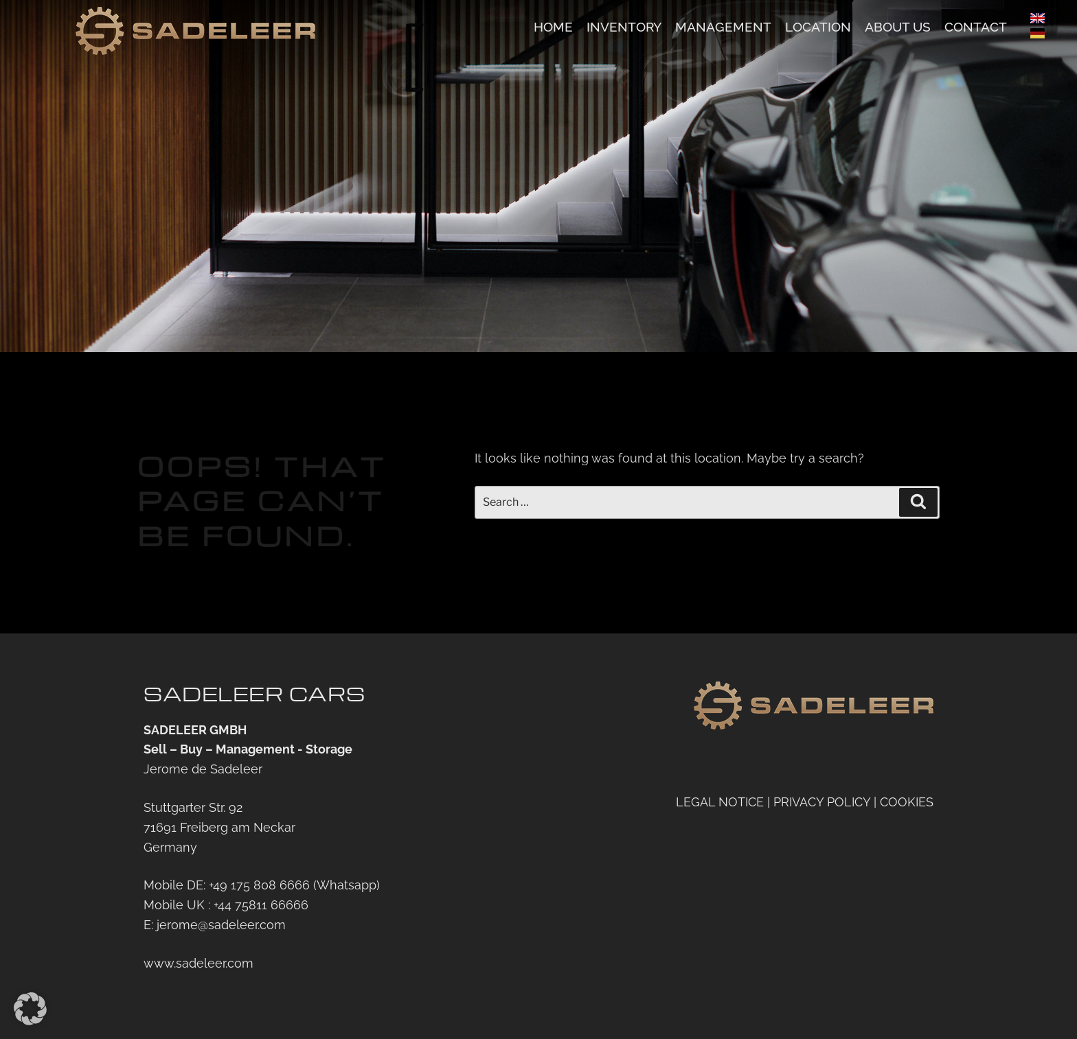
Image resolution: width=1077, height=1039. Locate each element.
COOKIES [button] (906, 802)
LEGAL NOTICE (720, 802)
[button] (30, 1009)
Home (553, 26)
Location (818, 26)
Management (723, 26)
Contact (975, 26)
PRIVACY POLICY (821, 802)
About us (898, 26)
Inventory (624, 26)
